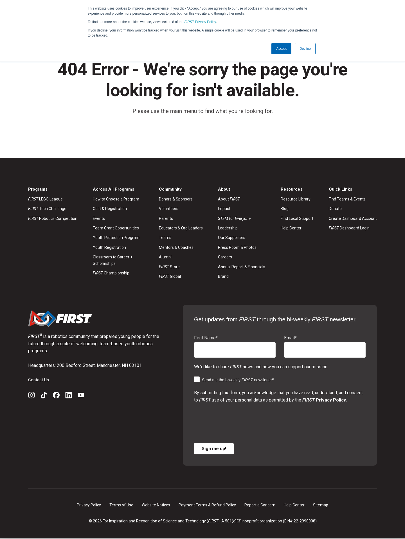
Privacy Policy (200, 22)
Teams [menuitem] (165, 238)
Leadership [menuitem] (228, 228)
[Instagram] (31, 396)
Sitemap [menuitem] (320, 505)
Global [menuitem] (170, 277)
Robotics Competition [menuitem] (52, 218)
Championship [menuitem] (111, 273)
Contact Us (39, 380)
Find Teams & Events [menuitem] (347, 199)
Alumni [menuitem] (165, 257)
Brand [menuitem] (223, 277)
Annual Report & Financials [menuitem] (241, 267)
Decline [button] (305, 49)
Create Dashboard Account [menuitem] (353, 218)
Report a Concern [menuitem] (259, 505)
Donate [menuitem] (335, 209)
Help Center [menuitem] (291, 228)
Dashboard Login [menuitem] (349, 228)
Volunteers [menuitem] (168, 209)
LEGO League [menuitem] (45, 199)
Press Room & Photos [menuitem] (237, 247)
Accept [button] (281, 49)
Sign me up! (214, 449)
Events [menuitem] (99, 218)
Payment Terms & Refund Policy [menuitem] (207, 505)
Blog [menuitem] (285, 209)
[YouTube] (81, 396)
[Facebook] (56, 396)
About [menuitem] (229, 199)
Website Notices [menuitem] (156, 505)
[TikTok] (43, 396)
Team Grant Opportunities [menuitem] (116, 228)
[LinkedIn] (68, 396)
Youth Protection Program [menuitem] (116, 238)
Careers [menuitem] (225, 257)
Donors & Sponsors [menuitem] (176, 199)
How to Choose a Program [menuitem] (116, 199)
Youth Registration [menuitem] (109, 247)
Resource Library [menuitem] (295, 199)
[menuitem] (241, 219)
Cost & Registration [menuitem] (110, 209)
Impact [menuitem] (224, 209)
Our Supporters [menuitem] (231, 238)
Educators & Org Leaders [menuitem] (181, 228)
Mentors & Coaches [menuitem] (176, 247)
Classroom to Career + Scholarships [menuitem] (112, 260)
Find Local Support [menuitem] (297, 218)
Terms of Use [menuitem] (121, 505)
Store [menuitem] (169, 267)
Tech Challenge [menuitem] (47, 209)
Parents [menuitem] (166, 218)
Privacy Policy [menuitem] (89, 505)
